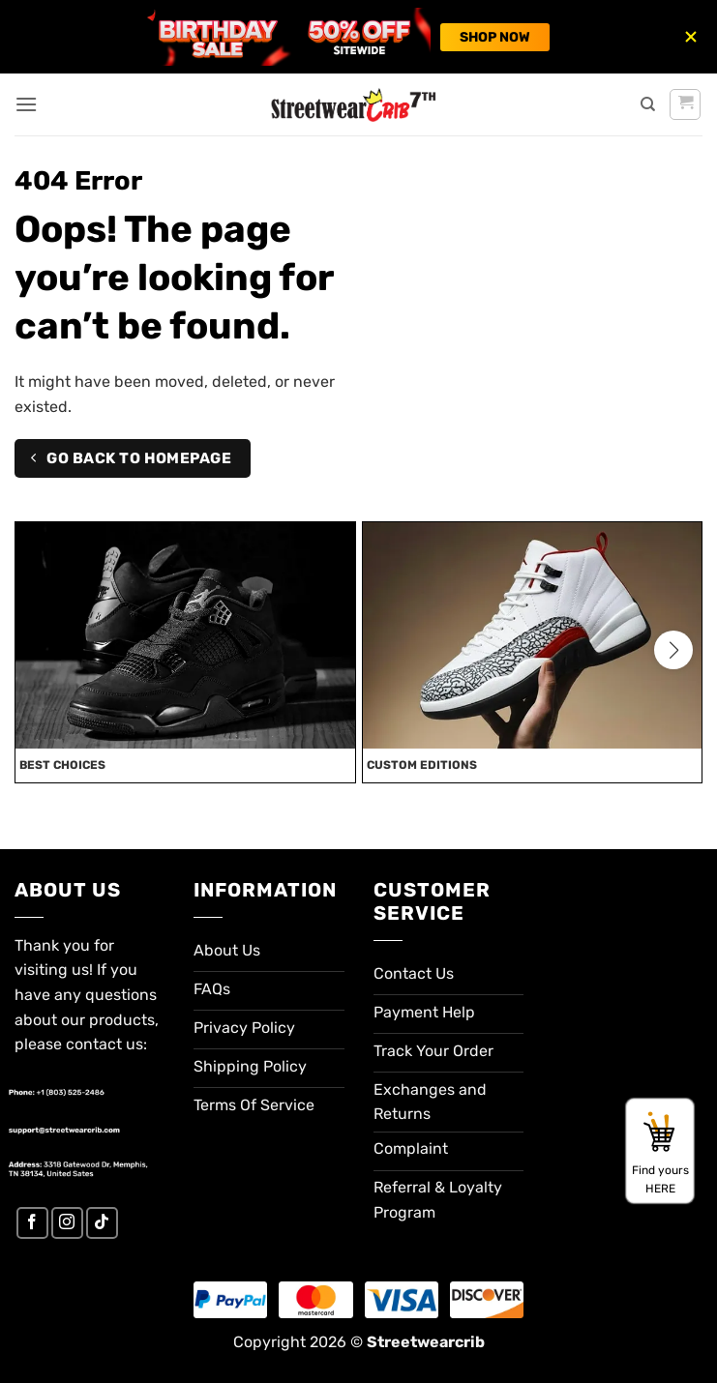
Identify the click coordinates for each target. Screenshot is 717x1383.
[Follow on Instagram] (67, 1223)
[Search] (648, 104)
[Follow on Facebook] (32, 1223)
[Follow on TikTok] (102, 1223)
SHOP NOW (495, 37)
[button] (26, 104)
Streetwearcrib (426, 1342)
